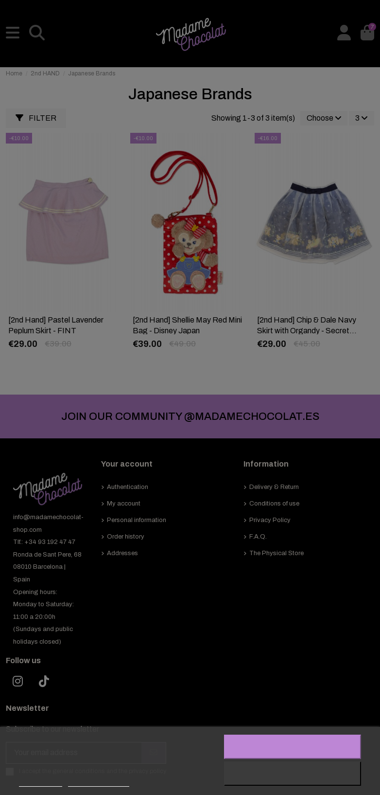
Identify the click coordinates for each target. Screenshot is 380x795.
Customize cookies (98, 782)
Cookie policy (40, 782)
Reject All (292, 773)
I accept (292, 747)
